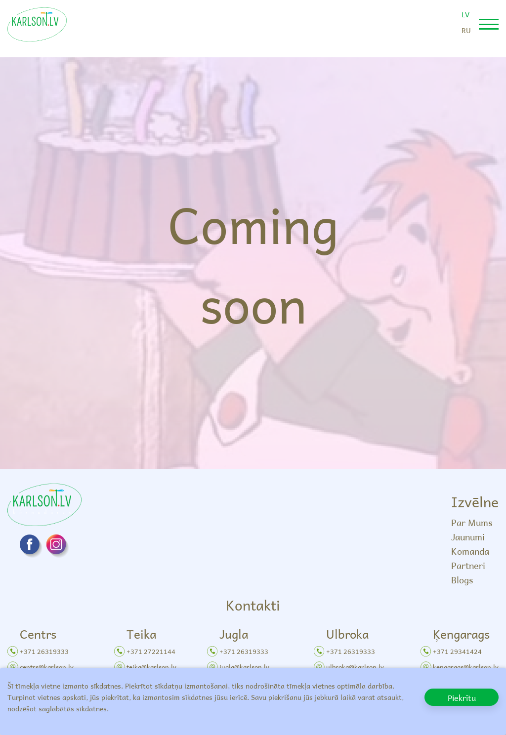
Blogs (462, 579)
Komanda (470, 551)
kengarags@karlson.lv (466, 666)
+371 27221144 (150, 651)
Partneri (468, 565)
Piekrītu (462, 697)
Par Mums (471, 522)
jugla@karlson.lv (244, 666)
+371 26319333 (44, 651)
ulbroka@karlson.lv (355, 666)
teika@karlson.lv (151, 666)
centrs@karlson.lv (47, 666)
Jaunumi (468, 537)
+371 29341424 (457, 651)
